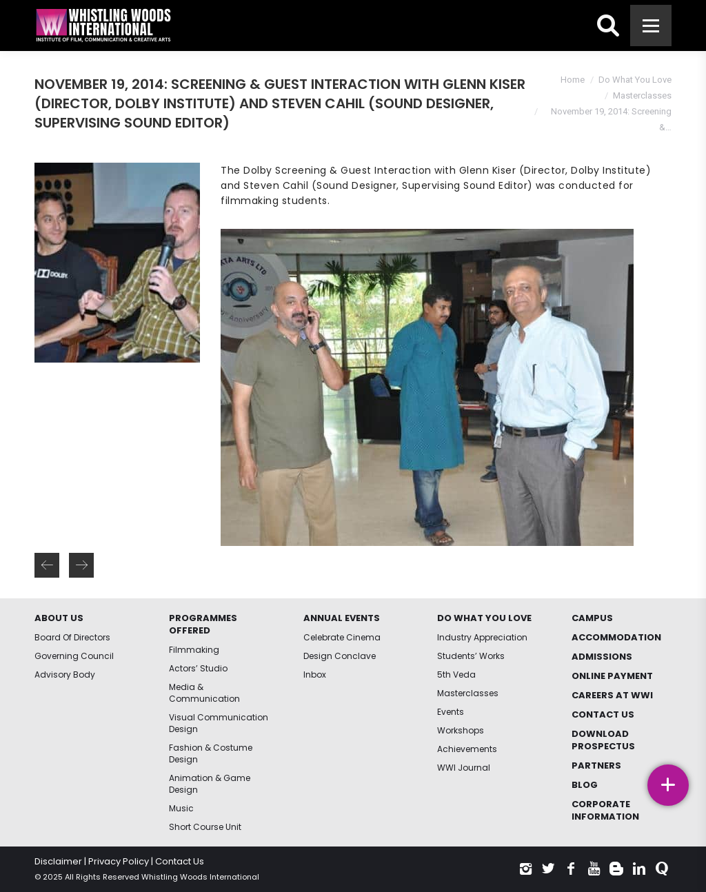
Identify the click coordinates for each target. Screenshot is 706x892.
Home (573, 79)
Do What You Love (635, 79)
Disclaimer (58, 861)
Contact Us (179, 861)
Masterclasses (642, 95)
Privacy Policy (118, 861)
